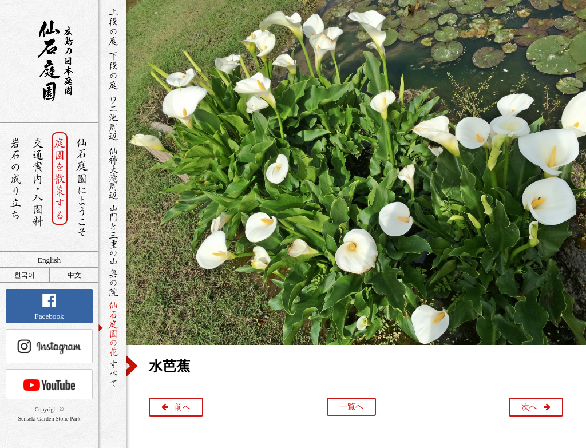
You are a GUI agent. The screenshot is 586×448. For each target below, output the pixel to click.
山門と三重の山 (112, 234)
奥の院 (112, 282)
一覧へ (351, 406)
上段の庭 (112, 27)
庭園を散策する (60, 187)
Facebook (49, 307)
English (49, 260)
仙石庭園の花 (112, 327)
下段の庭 (112, 70)
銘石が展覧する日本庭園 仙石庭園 (49, 60)
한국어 (24, 275)
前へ (183, 407)
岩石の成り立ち (15, 187)
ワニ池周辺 (112, 118)
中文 (74, 275)
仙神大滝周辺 (112, 172)
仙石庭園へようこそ (82, 187)
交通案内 (37, 187)
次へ (529, 407)
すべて (112, 373)
